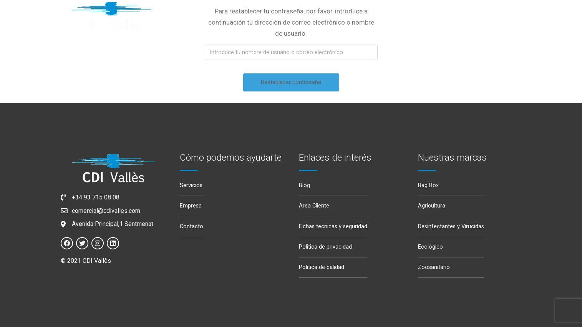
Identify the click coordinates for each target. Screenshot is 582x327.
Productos (391, 15)
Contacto (191, 226)
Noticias (440, 15)
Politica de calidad (321, 267)
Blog (304, 185)
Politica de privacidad (325, 247)
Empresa (295, 15)
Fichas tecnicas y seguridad (333, 226)
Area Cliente (314, 206)
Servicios (340, 15)
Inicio (257, 15)
